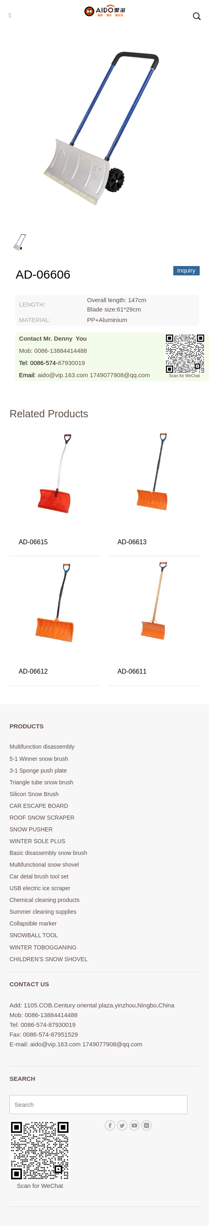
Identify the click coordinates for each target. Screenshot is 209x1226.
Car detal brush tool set (38, 876)
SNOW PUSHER (30, 829)
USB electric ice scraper (39, 888)
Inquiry (186, 270)
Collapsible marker (32, 923)
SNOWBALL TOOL (33, 935)
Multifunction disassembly (41, 746)
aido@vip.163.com (63, 374)
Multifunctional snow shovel (44, 864)
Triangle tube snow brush (41, 782)
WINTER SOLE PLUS (37, 841)
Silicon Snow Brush (33, 794)
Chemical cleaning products (44, 900)
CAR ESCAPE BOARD (38, 806)
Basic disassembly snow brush (48, 853)
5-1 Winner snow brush (38, 759)
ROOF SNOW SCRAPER (41, 817)
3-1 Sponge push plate (38, 770)
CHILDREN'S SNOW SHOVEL (48, 959)
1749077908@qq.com (120, 374)
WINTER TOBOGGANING (42, 947)
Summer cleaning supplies (42, 911)
